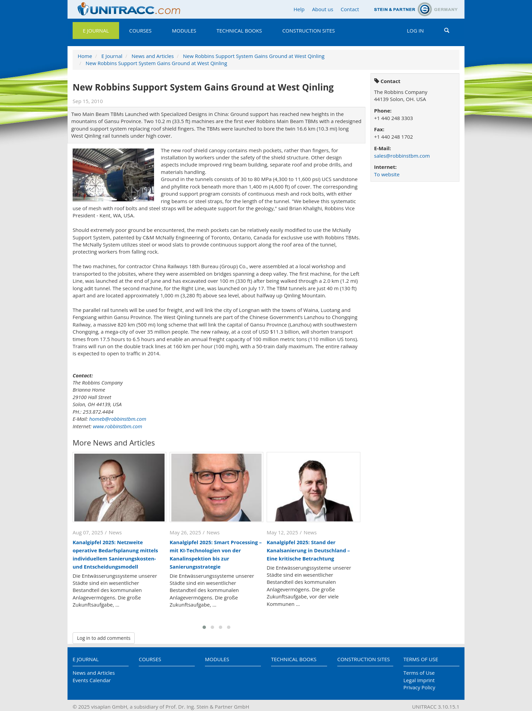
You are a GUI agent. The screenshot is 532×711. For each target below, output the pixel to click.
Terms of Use (420, 659)
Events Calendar (92, 680)
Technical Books (239, 30)
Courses (140, 30)
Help (298, 9)
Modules (184, 30)
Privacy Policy (419, 687)
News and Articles (153, 56)
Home (85, 56)
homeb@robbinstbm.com (117, 418)
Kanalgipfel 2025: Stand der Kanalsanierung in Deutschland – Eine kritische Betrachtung (308, 550)
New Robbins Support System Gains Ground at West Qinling (253, 56)
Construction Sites (308, 30)
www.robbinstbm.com (117, 426)
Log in (415, 30)
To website (387, 174)
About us (322, 9)
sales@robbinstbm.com (402, 155)
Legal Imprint (419, 680)
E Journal (96, 30)
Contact (350, 9)
